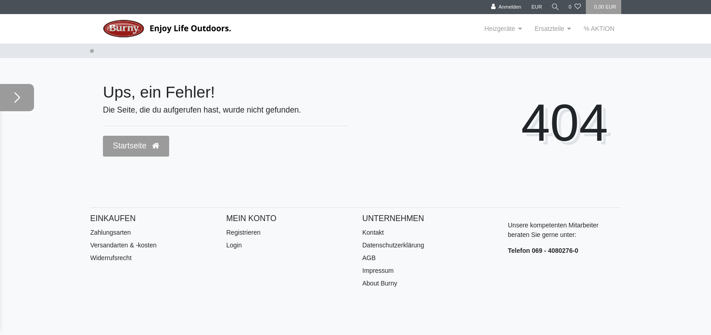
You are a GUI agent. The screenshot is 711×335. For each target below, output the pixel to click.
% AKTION (599, 28)
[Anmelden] (504, 7)
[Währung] (535, 7)
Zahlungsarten (110, 232)
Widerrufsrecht (110, 257)
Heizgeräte (499, 28)
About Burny (379, 283)
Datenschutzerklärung (393, 245)
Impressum (378, 270)
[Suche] (554, 7)
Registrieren (243, 232)
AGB (369, 257)
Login (234, 245)
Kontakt (373, 232)
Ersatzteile (549, 28)
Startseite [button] (136, 145)
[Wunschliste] (575, 7)
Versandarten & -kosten (123, 245)
